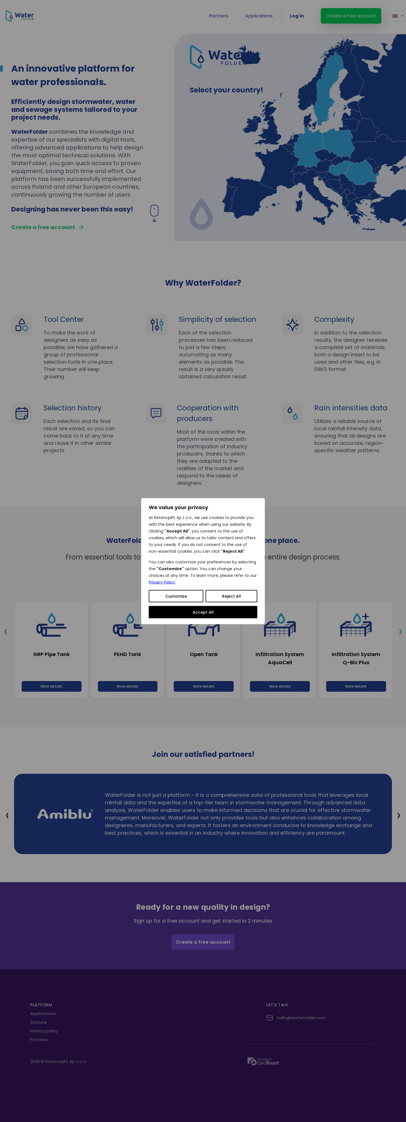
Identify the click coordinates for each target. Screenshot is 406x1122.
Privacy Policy (162, 582)
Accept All (203, 612)
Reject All (231, 596)
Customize (176, 596)
